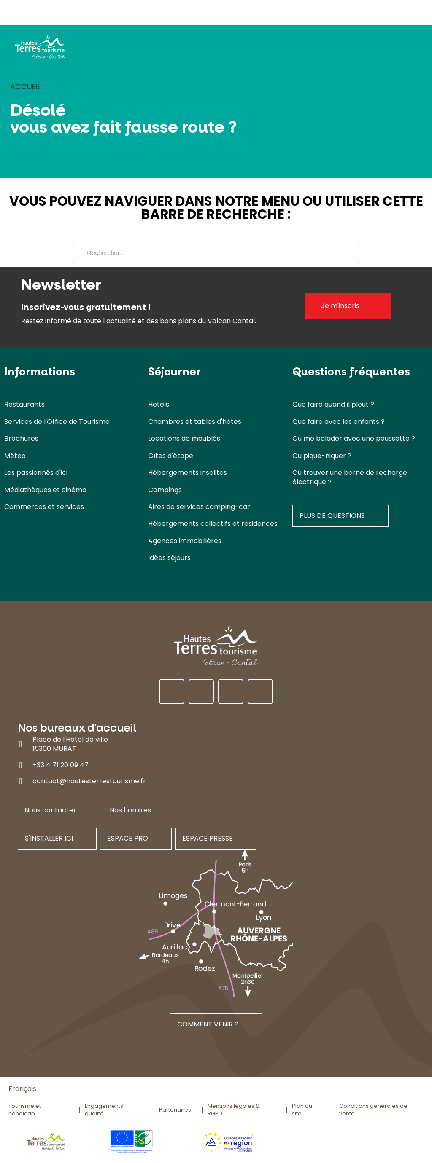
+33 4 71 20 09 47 (60, 765)
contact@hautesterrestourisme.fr (89, 781)
